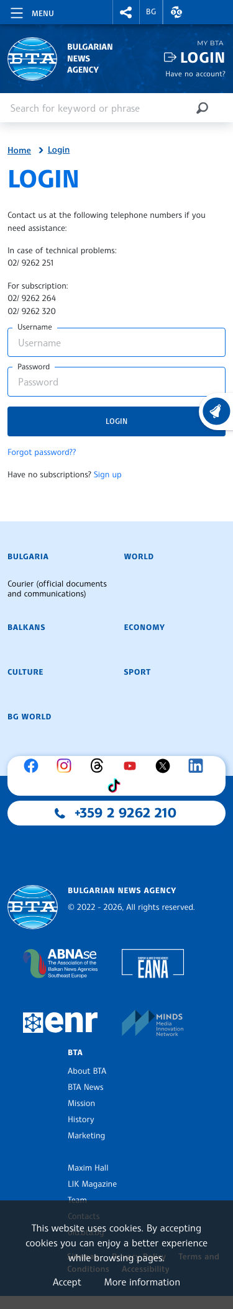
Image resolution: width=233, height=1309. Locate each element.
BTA (75, 1053)
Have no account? (195, 73)
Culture (25, 672)
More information (142, 1281)
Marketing (86, 1136)
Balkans (26, 627)
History (81, 1120)
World (139, 557)
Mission (81, 1104)
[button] (126, 12)
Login (203, 57)
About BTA (87, 1071)
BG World (29, 717)
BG (151, 12)
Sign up (108, 475)
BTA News (85, 1087)
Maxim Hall (88, 1168)
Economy (144, 627)
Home (19, 151)
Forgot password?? (41, 452)
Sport (137, 672)
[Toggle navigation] (31, 11)
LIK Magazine (92, 1184)
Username (34, 327)
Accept (67, 1281)
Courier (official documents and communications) (57, 589)
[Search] (202, 107)
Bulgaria (27, 557)
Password (33, 367)
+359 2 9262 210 (125, 813)
